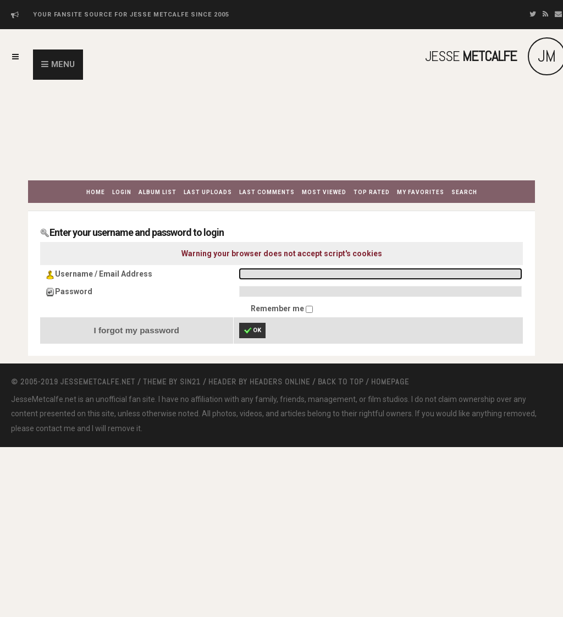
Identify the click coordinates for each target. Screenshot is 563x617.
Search (464, 192)
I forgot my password (136, 330)
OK (252, 330)
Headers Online (280, 382)
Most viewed (324, 192)
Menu (63, 64)
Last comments (267, 192)
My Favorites (420, 192)
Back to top (340, 382)
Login (121, 192)
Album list (157, 192)
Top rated (372, 192)
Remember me (278, 308)
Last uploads (208, 192)
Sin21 (190, 382)
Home (95, 192)
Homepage (390, 382)
